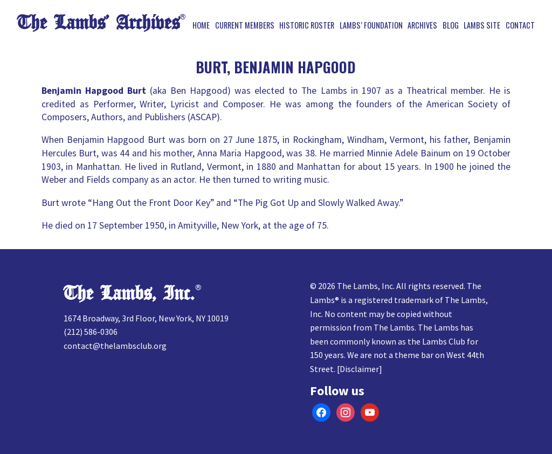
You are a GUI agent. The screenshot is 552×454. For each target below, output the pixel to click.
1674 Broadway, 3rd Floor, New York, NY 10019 (146, 318)
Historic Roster (306, 25)
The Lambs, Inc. (129, 293)
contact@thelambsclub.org (115, 345)
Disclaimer (359, 368)
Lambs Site (482, 25)
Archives (422, 25)
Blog (451, 25)
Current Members (244, 25)
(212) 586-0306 (91, 331)
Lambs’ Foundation (371, 25)
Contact (520, 25)
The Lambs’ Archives (98, 22)
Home (201, 25)
